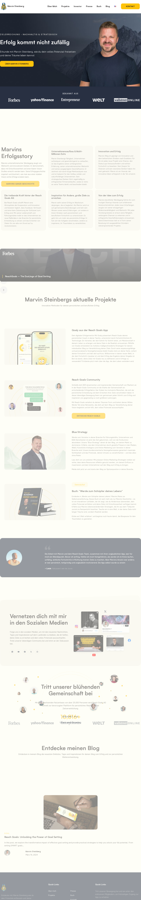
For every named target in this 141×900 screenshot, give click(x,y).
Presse (89, 5)
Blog (108, 5)
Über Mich (52, 5)
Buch (99, 5)
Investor (78, 5)
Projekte (65, 5)
